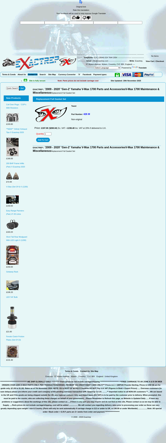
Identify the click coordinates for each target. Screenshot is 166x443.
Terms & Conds (71, 371)
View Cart (150, 61)
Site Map (94, 371)
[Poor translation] (86, 18)
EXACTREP (38, 89)
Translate (139, 68)
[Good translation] (75, 18)
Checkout (160, 61)
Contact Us (85, 371)
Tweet (73, 106)
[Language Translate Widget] (107, 67)
